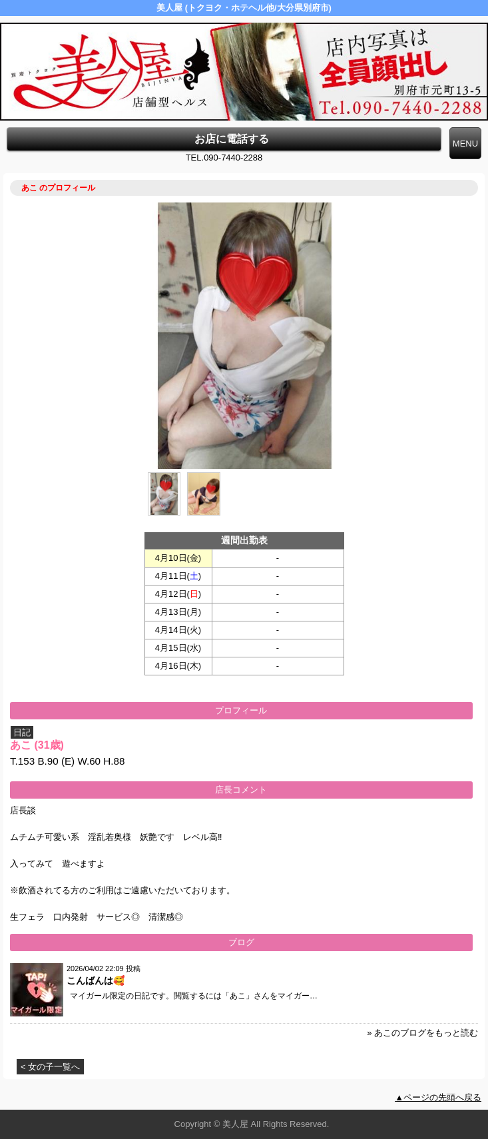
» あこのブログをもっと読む (422, 1033)
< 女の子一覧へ (50, 1067)
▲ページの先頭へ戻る (438, 1097)
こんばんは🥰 (95, 980)
